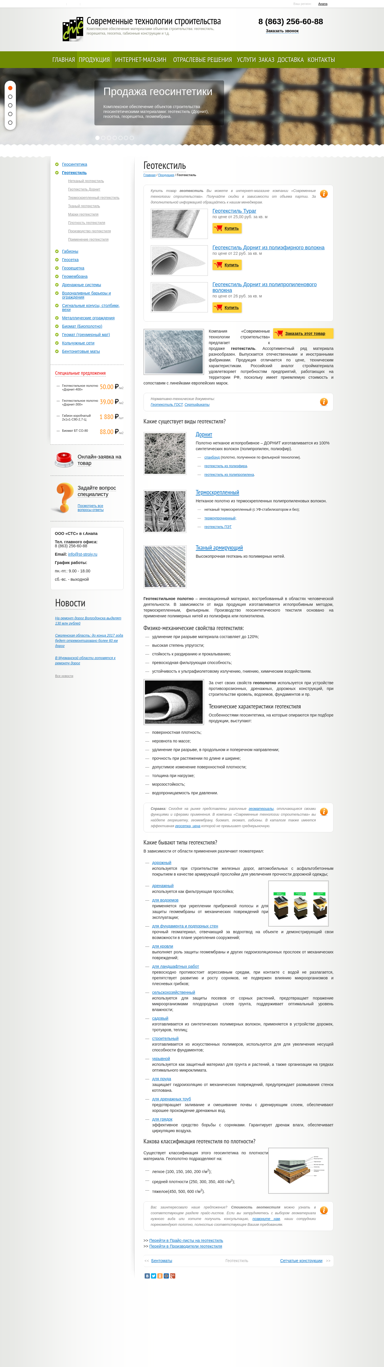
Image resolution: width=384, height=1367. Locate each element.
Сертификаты (197, 405)
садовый (160, 1018)
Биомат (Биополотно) (82, 326)
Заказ (266, 59)
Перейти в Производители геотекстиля (185, 1246)
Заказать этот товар (305, 333)
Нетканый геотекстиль (86, 181)
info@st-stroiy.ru (82, 554)
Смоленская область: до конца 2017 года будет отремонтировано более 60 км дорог (89, 640)
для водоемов (165, 900)
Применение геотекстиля (88, 239)
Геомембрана (74, 276)
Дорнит (204, 434)
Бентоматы (161, 1260)
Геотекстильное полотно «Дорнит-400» (80, 387)
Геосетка (70, 260)
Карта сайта (87, 4)
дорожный (161, 862)
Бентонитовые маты (81, 351)
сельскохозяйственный (173, 992)
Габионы (70, 251)
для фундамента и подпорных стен (185, 926)
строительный (165, 1038)
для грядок (162, 1119)
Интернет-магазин (141, 59)
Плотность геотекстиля (86, 223)
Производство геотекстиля (89, 231)
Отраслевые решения (202, 59)
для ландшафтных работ (175, 966)
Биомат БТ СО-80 (75, 430)
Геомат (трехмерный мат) (86, 335)
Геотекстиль (74, 173)
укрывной (161, 1058)
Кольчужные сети (78, 343)
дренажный (163, 885)
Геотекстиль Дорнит (84, 189)
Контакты (74, 4)
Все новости (64, 676)
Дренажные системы (81, 285)
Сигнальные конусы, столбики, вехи (91, 307)
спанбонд (212, 457)
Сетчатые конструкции (301, 1260)
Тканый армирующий (219, 547)
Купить (232, 228)
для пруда (161, 1078)
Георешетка (73, 268)
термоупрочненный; (220, 518)
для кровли (162, 946)
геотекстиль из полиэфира (225, 466)
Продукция (94, 59)
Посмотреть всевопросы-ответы (91, 508)
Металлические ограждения (88, 318)
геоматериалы (261, 809)
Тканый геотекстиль (84, 206)
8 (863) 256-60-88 (290, 21)
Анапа (322, 3)
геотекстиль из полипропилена (229, 475)
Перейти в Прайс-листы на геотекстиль (186, 1240)
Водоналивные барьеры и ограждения (86, 295)
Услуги (246, 59)
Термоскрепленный (217, 492)
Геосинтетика (74, 164)
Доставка (290, 59)
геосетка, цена (188, 826)
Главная (60, 4)
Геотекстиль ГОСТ (167, 405)
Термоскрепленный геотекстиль (94, 198)
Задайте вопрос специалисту (97, 491)
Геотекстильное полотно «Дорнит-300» (80, 402)
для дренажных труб (171, 1099)
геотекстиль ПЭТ (218, 527)
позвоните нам (266, 1219)
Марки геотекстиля (83, 214)
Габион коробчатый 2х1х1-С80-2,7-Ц (76, 417)
